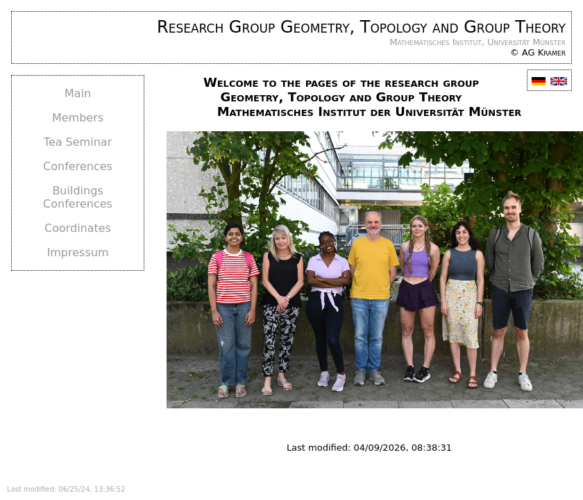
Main (78, 93)
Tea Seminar (78, 142)
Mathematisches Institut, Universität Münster (477, 42)
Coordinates (77, 228)
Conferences (77, 166)
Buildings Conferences (77, 197)
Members (77, 117)
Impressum (78, 252)
